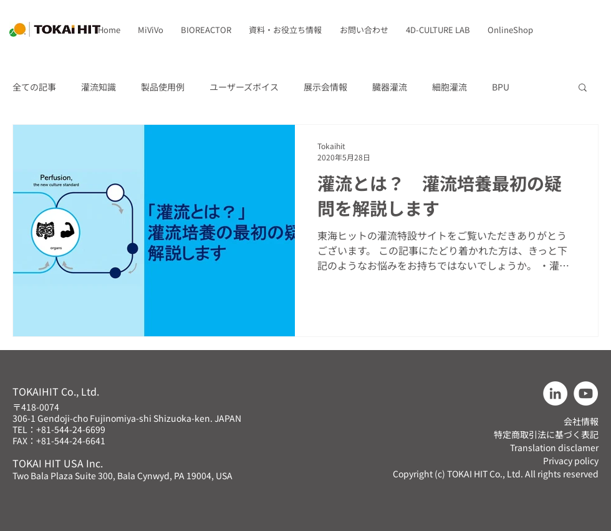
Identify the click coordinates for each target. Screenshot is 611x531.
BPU (500, 87)
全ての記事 (34, 87)
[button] (151, 29)
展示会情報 (325, 87)
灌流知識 (98, 87)
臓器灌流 (389, 87)
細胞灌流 (449, 87)
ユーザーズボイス (244, 87)
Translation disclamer (554, 447)
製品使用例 (163, 87)
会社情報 (581, 421)
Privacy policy (571, 460)
